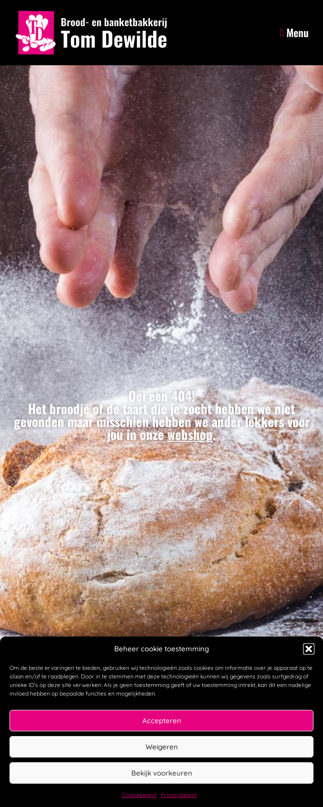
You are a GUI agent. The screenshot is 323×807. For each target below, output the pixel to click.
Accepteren (161, 720)
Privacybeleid (178, 794)
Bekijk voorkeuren (161, 772)
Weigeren (162, 746)
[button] (308, 649)
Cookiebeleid (139, 794)
